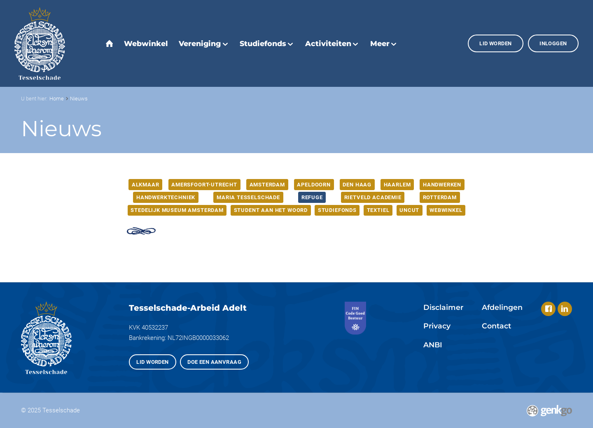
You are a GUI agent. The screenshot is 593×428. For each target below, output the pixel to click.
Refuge (312, 197)
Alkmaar (145, 184)
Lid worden (495, 43)
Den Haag (357, 184)
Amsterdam (267, 184)
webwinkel (446, 210)
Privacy (437, 325)
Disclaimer (443, 307)
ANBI (432, 344)
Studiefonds (337, 210)
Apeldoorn (313, 184)
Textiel (378, 210)
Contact (496, 325)
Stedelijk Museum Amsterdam (177, 210)
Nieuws (79, 98)
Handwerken (442, 184)
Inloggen (553, 43)
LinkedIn (565, 309)
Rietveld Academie (373, 197)
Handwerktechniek (165, 197)
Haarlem (397, 184)
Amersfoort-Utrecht (204, 184)
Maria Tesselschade (248, 197)
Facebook (548, 309)
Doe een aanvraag (214, 362)
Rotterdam (440, 197)
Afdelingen (502, 307)
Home (56, 98)
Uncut (409, 210)
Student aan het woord (271, 210)
